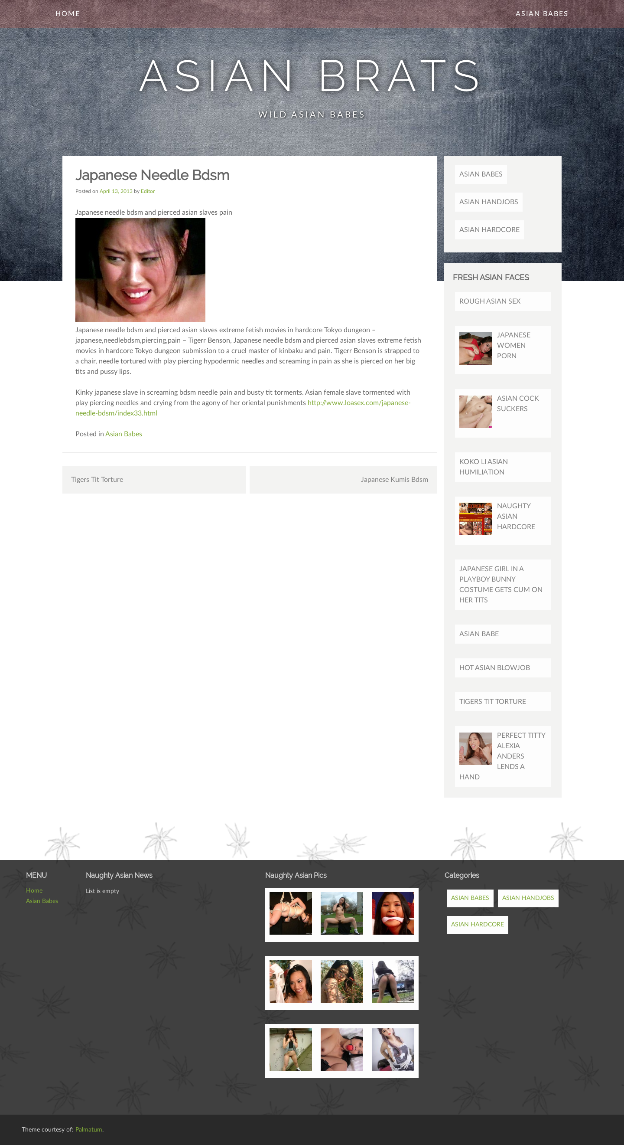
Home (67, 13)
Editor (148, 191)
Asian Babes (542, 13)
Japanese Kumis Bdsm (394, 479)
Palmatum (88, 1130)
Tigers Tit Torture (97, 479)
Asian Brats (312, 75)
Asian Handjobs (488, 202)
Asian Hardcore (489, 229)
